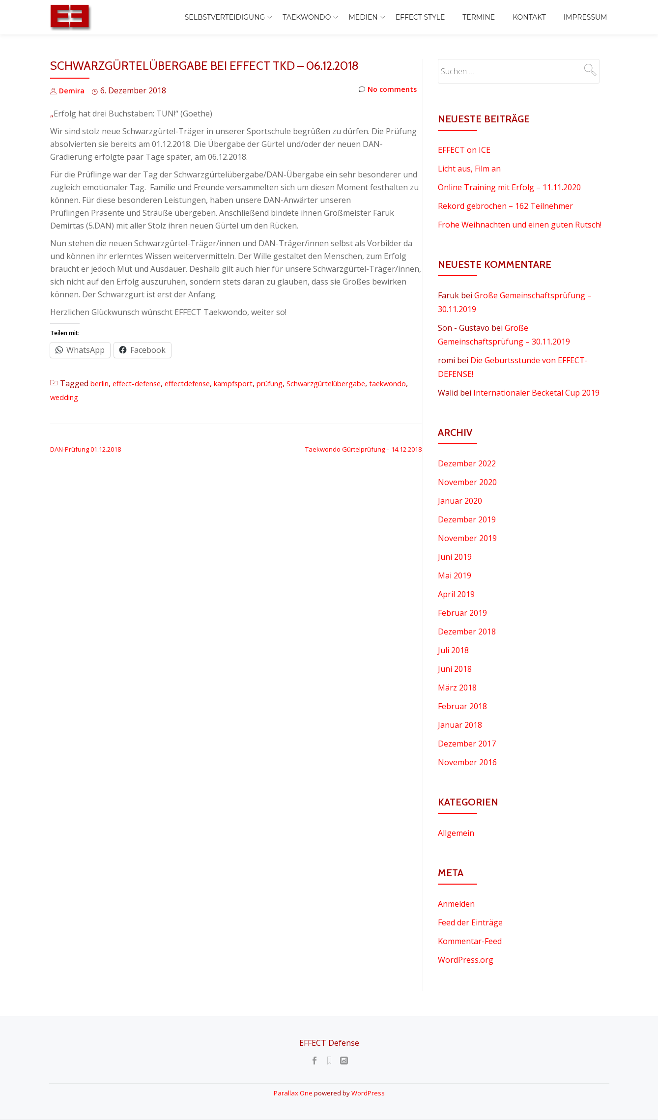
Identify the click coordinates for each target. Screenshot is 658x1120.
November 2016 (467, 762)
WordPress (368, 1093)
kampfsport (249, 383)
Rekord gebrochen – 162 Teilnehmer (505, 206)
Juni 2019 (455, 556)
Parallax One (294, 1093)
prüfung (290, 383)
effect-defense (142, 383)
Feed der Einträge (470, 922)
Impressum (585, 17)
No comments (385, 90)
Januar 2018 (460, 724)
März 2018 (457, 687)
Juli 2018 (453, 650)
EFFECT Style (420, 17)
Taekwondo (307, 17)
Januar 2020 (460, 500)
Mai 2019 (454, 575)
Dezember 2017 (467, 743)
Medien (362, 17)
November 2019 (467, 538)
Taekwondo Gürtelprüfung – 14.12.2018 (363, 449)
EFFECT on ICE (464, 149)
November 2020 (467, 482)
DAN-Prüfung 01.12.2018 (85, 449)
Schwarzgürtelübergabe (354, 383)
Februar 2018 (462, 706)
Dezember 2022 (467, 463)
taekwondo (70, 397)
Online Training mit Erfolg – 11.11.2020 (509, 187)
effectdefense (198, 383)
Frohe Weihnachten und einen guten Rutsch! (519, 224)
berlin (101, 383)
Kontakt (529, 17)
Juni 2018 (455, 668)
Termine (478, 17)
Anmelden (456, 903)
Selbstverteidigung (225, 17)
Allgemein (456, 833)
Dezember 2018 (467, 631)
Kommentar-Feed (470, 941)
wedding (110, 397)
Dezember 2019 (467, 519)
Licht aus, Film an (469, 168)
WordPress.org (465, 959)
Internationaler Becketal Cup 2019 (536, 392)
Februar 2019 (462, 612)
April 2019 (456, 594)
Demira (72, 90)
